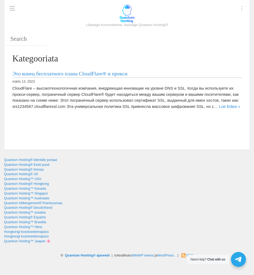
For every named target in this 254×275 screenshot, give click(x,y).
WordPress (165, 255)
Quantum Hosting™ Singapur (26, 193)
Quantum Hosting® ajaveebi (87, 255)
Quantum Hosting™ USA (22, 179)
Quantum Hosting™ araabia (25, 212)
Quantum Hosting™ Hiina (23, 227)
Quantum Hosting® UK (21, 174)
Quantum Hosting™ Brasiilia (25, 222)
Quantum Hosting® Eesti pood (26, 165)
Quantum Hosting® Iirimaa (23, 169)
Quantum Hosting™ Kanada (25, 188)
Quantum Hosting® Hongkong (26, 184)
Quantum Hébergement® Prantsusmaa (33, 203)
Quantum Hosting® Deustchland (28, 208)
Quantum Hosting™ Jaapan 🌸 (27, 241)
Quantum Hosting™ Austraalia (26, 198)
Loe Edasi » (229, 106)
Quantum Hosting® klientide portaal (30, 160)
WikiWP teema (143, 255)
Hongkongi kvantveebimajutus (26, 232)
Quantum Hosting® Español (25, 217)
